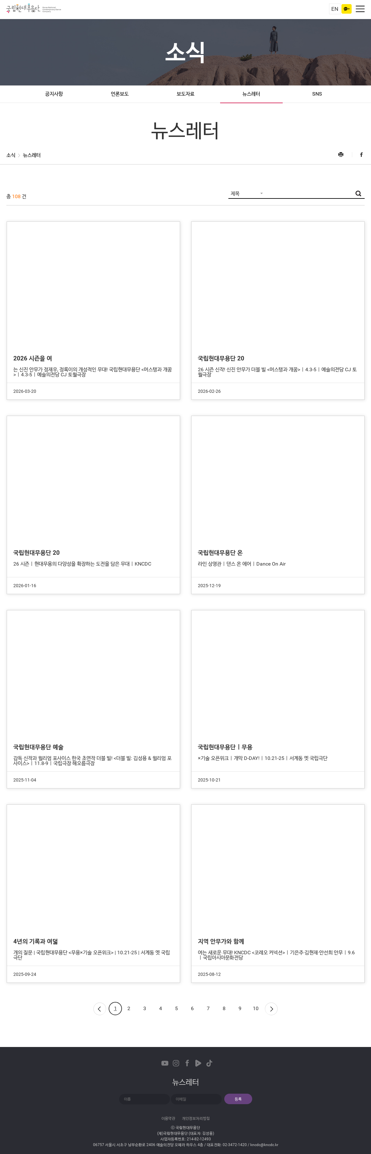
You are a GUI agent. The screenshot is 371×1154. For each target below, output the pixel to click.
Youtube (164, 1063)
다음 (271, 1008)
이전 (99, 1008)
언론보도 (120, 94)
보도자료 (185, 94)
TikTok (209, 1063)
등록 (238, 1099)
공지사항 (54, 94)
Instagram (175, 1063)
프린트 (344, 154)
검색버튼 (358, 193)
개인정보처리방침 (196, 1118)
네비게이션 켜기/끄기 (360, 9)
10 (256, 1008)
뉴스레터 (251, 94)
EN (334, 9)
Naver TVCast (198, 1063)
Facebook (358, 154)
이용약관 (168, 1118)
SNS (317, 94)
